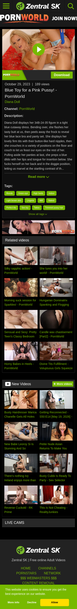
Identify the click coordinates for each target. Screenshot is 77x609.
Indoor (51, 193)
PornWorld (27, 109)
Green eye (23, 193)
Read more (38, 176)
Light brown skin (13, 200)
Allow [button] (54, 602)
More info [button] (13, 602)
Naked (51, 200)
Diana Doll (12, 102)
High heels (38, 193)
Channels (47, 568)
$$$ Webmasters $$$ (38, 578)
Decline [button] (31, 602)
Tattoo (37, 208)
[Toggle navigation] (6, 6)
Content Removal (38, 583)
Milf (41, 200)
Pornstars (26, 573)
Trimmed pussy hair (54, 208)
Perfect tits (11, 208)
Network (52, 573)
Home (26, 568)
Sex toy (25, 208)
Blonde (9, 193)
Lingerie (30, 200)
